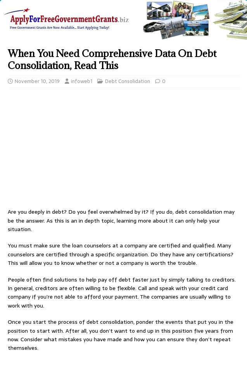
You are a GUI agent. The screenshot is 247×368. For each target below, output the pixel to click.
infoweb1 (81, 81)
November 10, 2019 (37, 81)
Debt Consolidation (127, 81)
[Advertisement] (123, 150)
